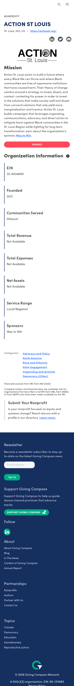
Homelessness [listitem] (12, 642)
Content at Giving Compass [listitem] (21, 563)
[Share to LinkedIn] (51, 39)
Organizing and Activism (39, 371)
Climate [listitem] (9, 627)
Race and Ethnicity (35, 362)
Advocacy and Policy (36, 353)
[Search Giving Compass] (59, 5)
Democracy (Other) (35, 376)
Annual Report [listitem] (13, 568)
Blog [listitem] (7, 553)
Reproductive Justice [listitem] (16, 647)
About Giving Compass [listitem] (18, 548)
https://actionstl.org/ (43, 31)
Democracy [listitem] (11, 632)
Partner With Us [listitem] (13, 600)
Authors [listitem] (8, 595)
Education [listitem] (10, 637)
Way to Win (23, 135)
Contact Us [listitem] (10, 605)
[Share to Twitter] (60, 39)
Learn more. (47, 417)
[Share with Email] (68, 39)
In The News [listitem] (11, 558)
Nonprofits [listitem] (10, 590)
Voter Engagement (35, 367)
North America (32, 358)
